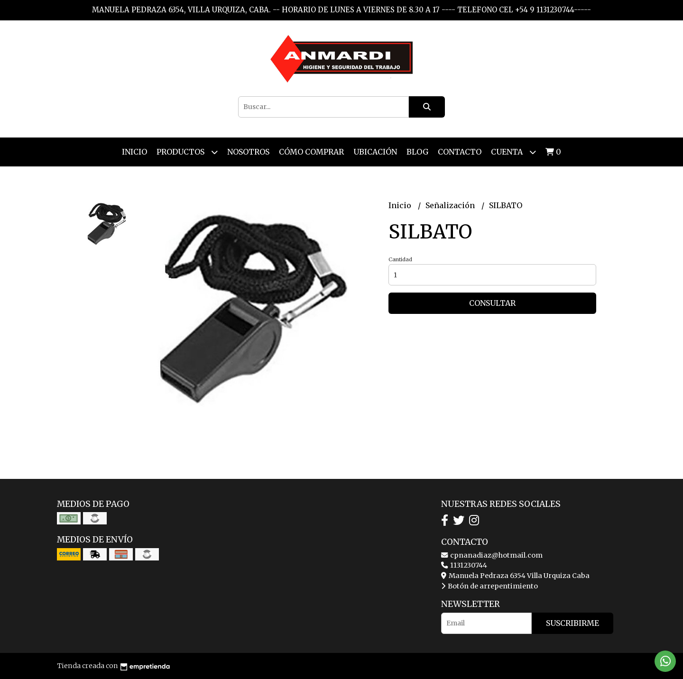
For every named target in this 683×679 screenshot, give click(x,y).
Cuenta (513, 152)
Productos (187, 152)
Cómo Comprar (311, 151)
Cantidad (400, 259)
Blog (417, 151)
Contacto (459, 151)
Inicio (134, 151)
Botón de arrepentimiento (489, 586)
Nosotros (248, 151)
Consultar (492, 303)
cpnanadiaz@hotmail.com (492, 555)
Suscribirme (572, 623)
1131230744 (464, 565)
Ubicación (375, 151)
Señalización (451, 205)
